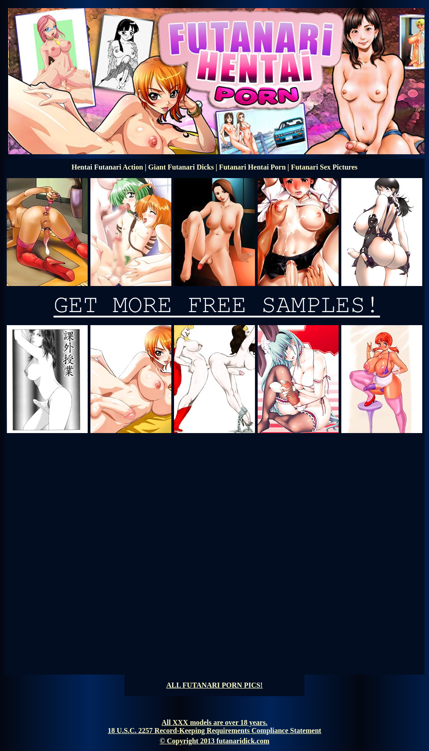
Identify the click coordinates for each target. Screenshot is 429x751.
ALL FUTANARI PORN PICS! (214, 685)
